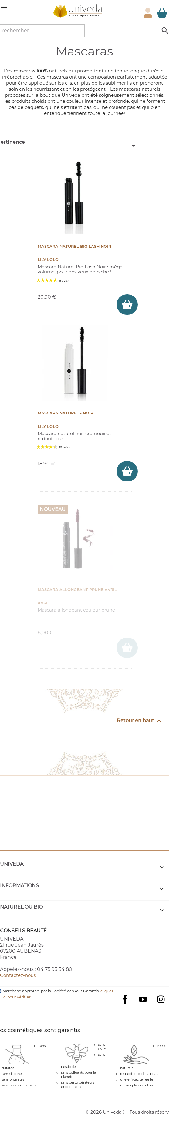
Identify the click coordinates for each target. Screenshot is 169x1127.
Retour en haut (140, 721)
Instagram (161, 999)
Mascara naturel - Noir (65, 413)
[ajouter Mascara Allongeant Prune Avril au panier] (127, 648)
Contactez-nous (18, 975)
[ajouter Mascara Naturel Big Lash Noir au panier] (127, 304)
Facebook (125, 1005)
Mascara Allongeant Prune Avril (77, 589)
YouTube (143, 999)
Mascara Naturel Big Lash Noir (74, 246)
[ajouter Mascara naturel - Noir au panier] (127, 471)
